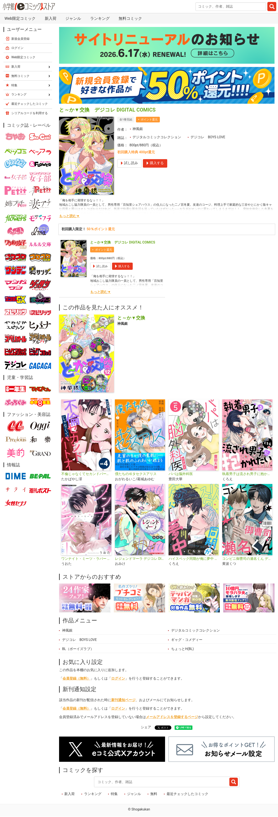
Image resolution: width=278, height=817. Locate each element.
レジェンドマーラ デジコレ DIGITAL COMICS (140, 559)
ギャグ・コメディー (186, 640)
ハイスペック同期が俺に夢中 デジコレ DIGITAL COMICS (194, 559)
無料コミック (130, 18)
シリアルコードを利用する (29, 113)
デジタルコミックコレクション (156, 137)
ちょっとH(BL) (182, 649)
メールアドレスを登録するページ (172, 717)
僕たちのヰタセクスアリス (136, 474)
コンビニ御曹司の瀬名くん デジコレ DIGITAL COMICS (247, 559)
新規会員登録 (20, 38)
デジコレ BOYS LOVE (207, 137)
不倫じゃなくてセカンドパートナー (86, 474)
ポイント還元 (149, 119)
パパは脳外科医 (181, 474)
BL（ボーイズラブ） (78, 649)
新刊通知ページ (123, 700)
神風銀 (137, 129)
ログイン (118, 678)
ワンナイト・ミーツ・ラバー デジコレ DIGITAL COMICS (86, 559)
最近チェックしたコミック (187, 794)
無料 (153, 794)
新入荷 (50, 18)
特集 (114, 794)
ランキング (100, 18)
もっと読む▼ (69, 216)
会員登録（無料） (76, 678)
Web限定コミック (20, 18)
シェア (146, 727)
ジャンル (73, 18)
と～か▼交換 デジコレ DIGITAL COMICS (122, 242)
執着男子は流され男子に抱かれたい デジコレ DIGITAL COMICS (247, 474)
